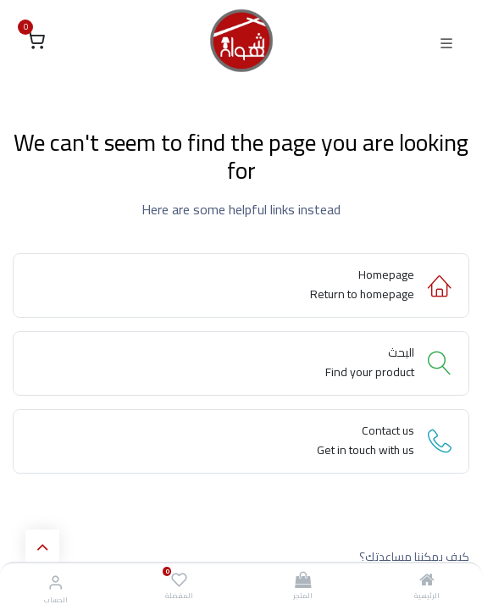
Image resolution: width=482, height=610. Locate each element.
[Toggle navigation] (446, 41)
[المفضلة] (179, 580)
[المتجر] (303, 581)
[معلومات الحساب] (55, 582)
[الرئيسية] (427, 581)
